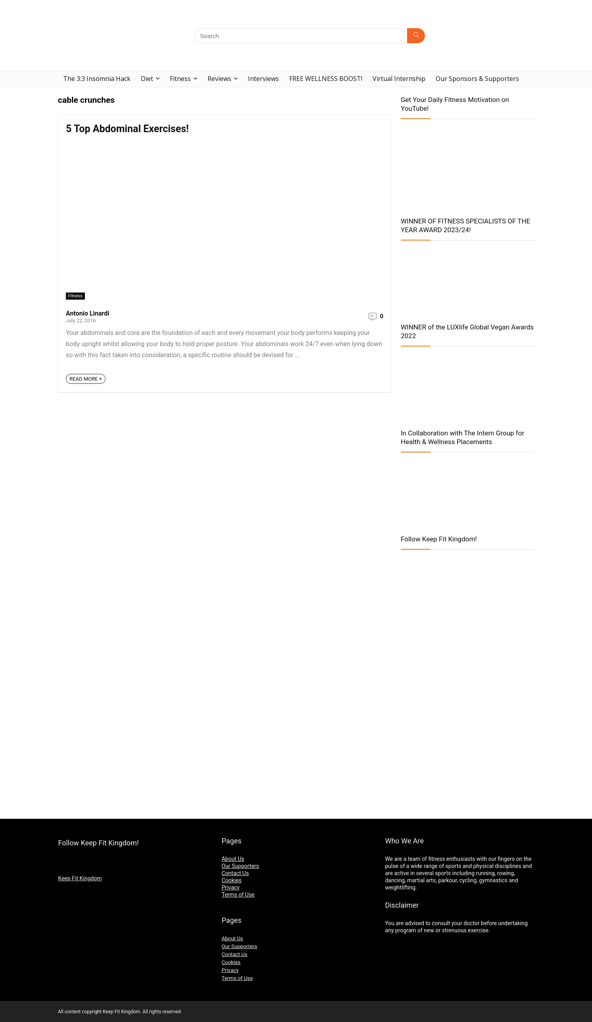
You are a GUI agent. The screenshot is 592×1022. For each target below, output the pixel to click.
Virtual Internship (399, 78)
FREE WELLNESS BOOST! (325, 78)
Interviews (263, 78)
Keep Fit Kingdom (80, 878)
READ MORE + (85, 379)
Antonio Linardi (87, 313)
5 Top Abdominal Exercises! (127, 129)
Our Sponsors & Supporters (477, 78)
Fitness (180, 78)
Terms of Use (237, 894)
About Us (232, 859)
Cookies (231, 880)
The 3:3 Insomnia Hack (97, 78)
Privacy (230, 887)
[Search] (416, 35)
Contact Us (235, 873)
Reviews (219, 78)
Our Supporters (240, 866)
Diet (147, 78)
